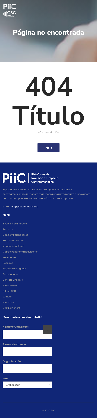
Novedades (9, 257)
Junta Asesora (11, 285)
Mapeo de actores (13, 246)
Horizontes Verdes (13, 240)
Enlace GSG (9, 291)
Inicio (48, 148)
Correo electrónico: (15, 344)
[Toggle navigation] (92, 10)
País (5, 378)
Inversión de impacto (15, 223)
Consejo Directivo (13, 279)
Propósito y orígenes (15, 268)
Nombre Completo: (16, 327)
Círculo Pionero (11, 308)
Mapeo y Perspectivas (15, 235)
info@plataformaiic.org (24, 206)
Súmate (7, 296)
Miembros (8, 302)
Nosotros (8, 263)
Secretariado (10, 274)
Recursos (8, 229)
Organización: (12, 361)
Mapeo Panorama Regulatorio (20, 251)
